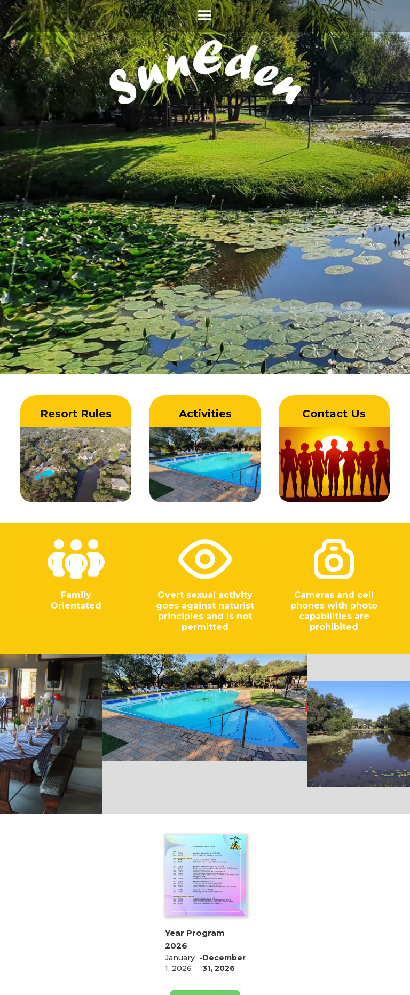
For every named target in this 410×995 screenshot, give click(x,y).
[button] (205, 16)
